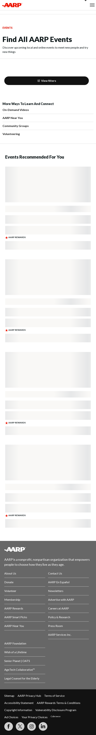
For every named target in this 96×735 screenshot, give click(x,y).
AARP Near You (13, 117)
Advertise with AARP (61, 599)
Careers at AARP (58, 608)
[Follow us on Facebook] (8, 726)
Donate (8, 582)
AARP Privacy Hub (29, 695)
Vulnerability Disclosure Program (55, 710)
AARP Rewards (13, 608)
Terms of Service (54, 695)
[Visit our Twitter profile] (20, 726)
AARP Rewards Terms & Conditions (58, 702)
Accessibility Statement (19, 702)
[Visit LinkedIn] (43, 726)
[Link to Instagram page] (31, 726)
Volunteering (11, 134)
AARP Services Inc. (59, 634)
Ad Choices (11, 717)
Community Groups (16, 126)
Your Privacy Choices (35, 717)
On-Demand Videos (16, 109)
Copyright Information (18, 710)
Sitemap (9, 695)
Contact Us (55, 573)
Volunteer (10, 590)
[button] (92, 5)
